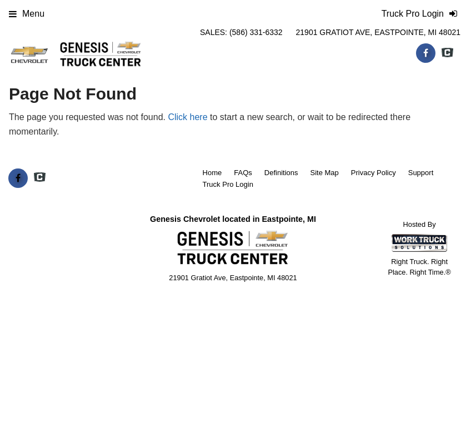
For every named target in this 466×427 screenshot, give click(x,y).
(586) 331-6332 (256, 32)
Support (421, 172)
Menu (26, 13)
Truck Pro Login (228, 184)
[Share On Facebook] (425, 53)
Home (212, 172)
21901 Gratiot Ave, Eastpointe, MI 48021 (378, 32)
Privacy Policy (373, 172)
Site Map (324, 172)
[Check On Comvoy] (447, 53)
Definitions (281, 172)
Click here (187, 117)
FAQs (243, 172)
